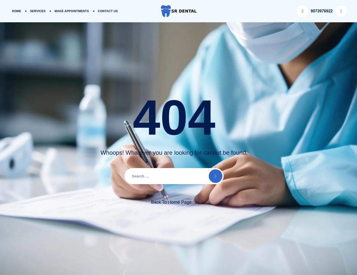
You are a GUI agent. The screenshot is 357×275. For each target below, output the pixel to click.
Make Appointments (72, 11)
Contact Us (108, 11)
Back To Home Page (171, 202)
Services (38, 11)
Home (16, 11)
